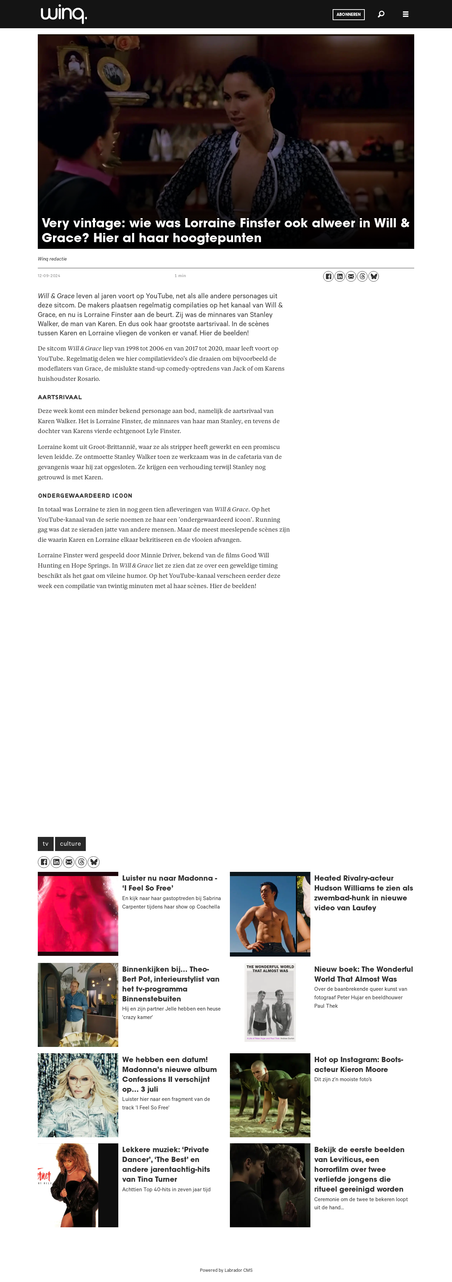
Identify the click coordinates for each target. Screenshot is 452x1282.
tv (46, 844)
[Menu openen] (406, 14)
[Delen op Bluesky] (373, 276)
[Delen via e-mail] (351, 276)
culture (70, 844)
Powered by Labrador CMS (226, 1271)
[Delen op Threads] (362, 276)
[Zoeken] (381, 14)
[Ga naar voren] (63, 14)
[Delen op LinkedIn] (339, 276)
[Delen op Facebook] (328, 276)
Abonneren (349, 14)
